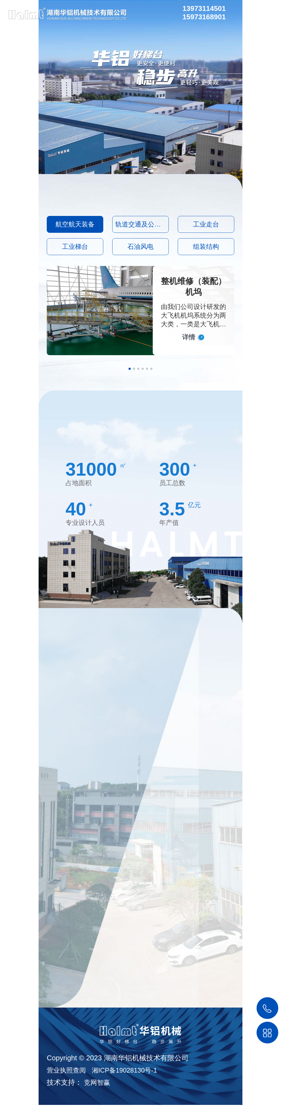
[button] (130, 369)
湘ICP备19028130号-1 (124, 1071)
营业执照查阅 (66, 1071)
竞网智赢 (97, 1083)
